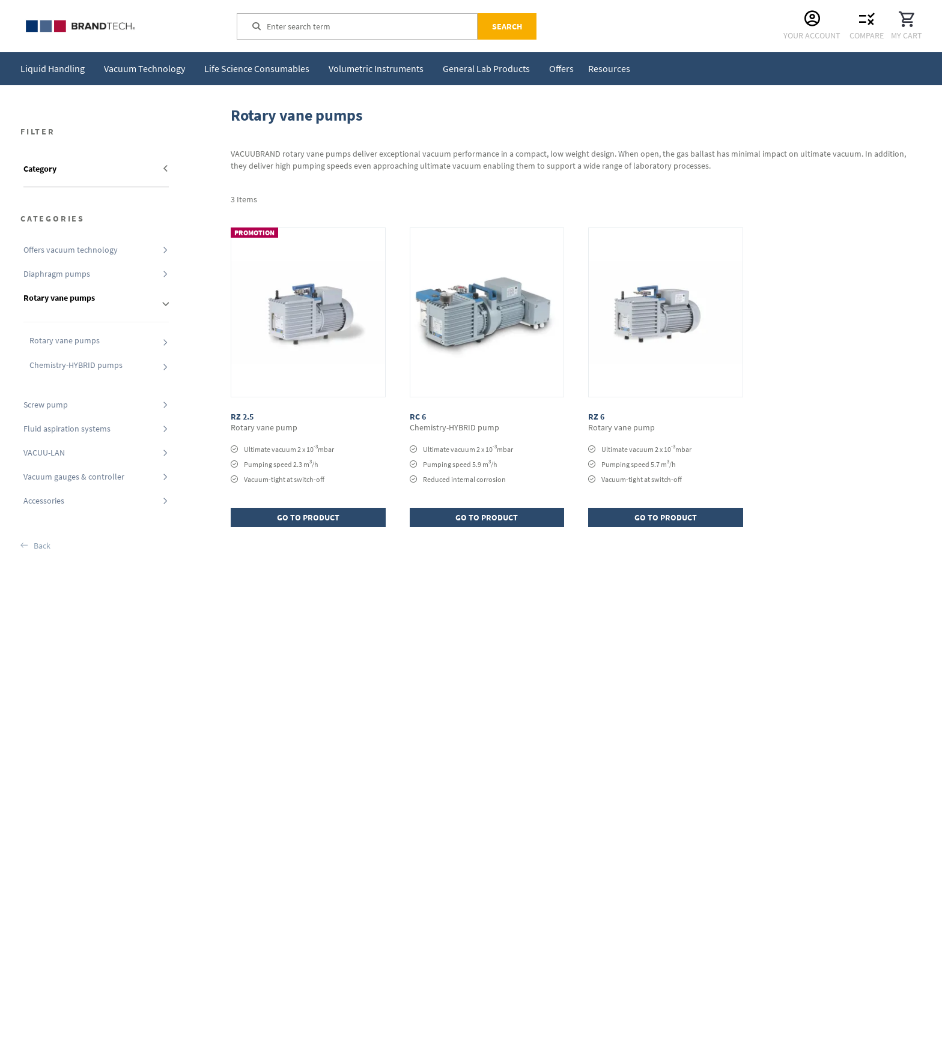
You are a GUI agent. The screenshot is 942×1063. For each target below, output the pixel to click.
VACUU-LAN (44, 452)
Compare (866, 35)
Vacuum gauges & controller (73, 476)
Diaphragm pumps (56, 273)
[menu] (327, 68)
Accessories (43, 500)
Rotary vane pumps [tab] (59, 297)
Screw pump (45, 404)
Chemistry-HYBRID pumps (76, 365)
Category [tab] (39, 168)
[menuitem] (55, 68)
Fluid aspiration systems (67, 428)
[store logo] (110, 26)
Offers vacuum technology (70, 249)
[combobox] (372, 26)
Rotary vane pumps (64, 340)
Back (42, 545)
